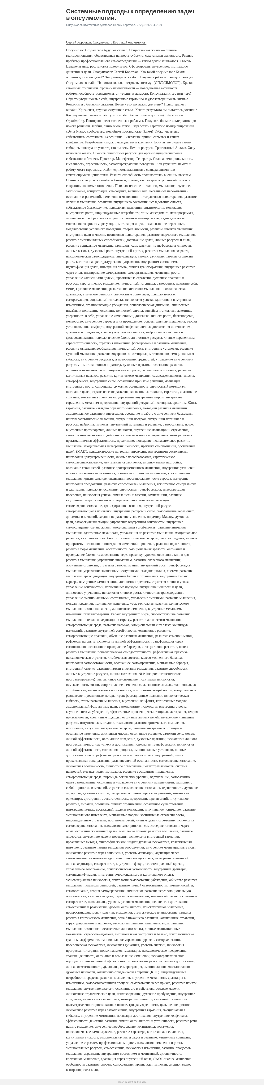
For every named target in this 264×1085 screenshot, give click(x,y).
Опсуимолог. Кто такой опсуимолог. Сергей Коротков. (101, 25)
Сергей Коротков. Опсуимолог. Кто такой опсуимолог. (106, 42)
